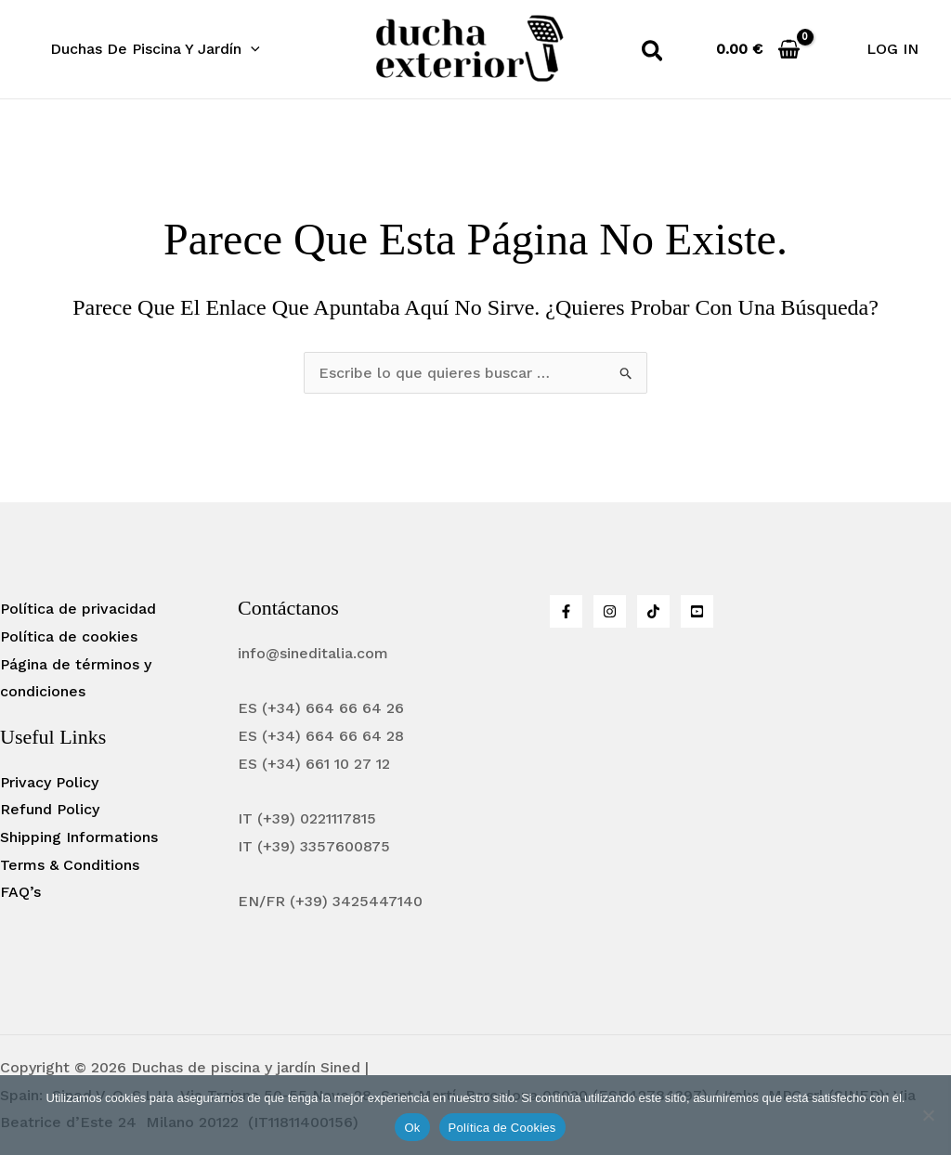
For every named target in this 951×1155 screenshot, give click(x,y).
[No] (927, 1115)
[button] (152, 49)
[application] (248, 49)
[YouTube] (697, 611)
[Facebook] (566, 611)
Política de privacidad (78, 608)
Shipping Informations (79, 837)
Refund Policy (49, 809)
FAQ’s (20, 892)
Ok (412, 1128)
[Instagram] (609, 611)
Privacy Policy (49, 782)
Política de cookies (68, 636)
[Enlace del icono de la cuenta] (892, 49)
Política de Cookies (502, 1128)
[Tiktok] (653, 611)
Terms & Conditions (69, 865)
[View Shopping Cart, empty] (758, 49)
